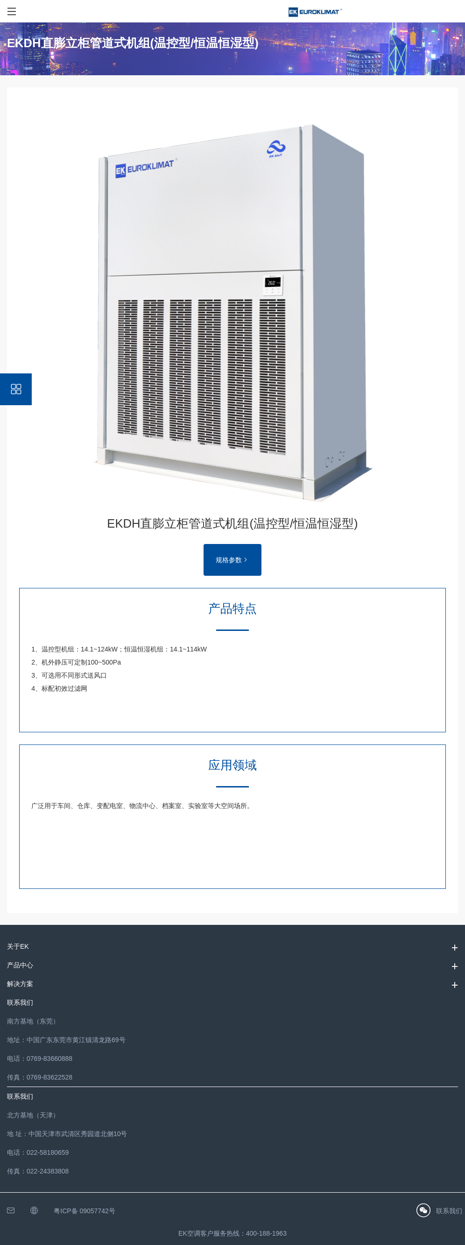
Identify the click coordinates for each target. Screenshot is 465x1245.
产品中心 (20, 965)
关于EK (18, 946)
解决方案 (20, 983)
